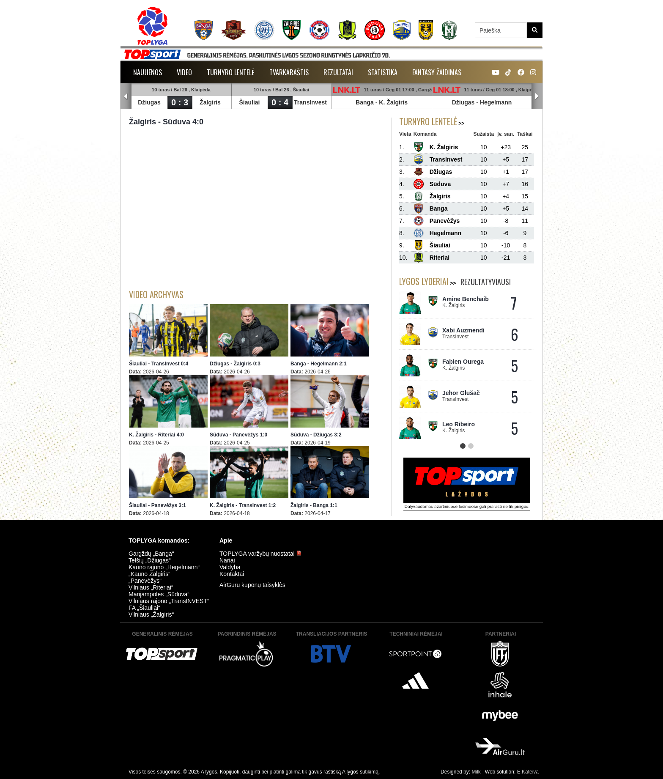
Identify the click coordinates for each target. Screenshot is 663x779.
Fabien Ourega (463, 361)
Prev (126, 96)
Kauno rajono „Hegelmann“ (164, 567)
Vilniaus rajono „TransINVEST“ (169, 601)
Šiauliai (249, 102)
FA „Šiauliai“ (144, 607)
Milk (475, 772)
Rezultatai (338, 72)
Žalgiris (210, 102)
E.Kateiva (528, 772)
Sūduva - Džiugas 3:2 (316, 435)
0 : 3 (179, 102)
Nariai (227, 560)
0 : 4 (279, 102)
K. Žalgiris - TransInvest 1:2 (243, 505)
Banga (365, 102)
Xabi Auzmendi (463, 330)
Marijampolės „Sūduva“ (159, 594)
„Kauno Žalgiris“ (149, 574)
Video (184, 72)
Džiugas (149, 102)
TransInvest (310, 102)
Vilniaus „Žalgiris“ (151, 614)
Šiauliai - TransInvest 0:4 (158, 364)
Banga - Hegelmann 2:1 (318, 364)
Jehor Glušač (461, 393)
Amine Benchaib (465, 299)
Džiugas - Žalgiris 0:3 (235, 364)
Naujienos (147, 72)
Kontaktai (231, 574)
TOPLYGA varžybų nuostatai (260, 553)
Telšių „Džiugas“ (150, 560)
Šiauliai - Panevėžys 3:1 (157, 505)
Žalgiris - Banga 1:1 (313, 505)
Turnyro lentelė (231, 72)
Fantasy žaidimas (436, 72)
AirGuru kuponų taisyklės (252, 585)
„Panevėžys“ (145, 580)
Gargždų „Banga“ (151, 553)
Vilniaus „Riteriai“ (151, 587)
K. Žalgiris (393, 102)
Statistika (382, 72)
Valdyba (230, 567)
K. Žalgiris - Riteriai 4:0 (156, 435)
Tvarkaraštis (289, 72)
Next (536, 96)
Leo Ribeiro (458, 424)
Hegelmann (496, 102)
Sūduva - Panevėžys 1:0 (238, 435)
